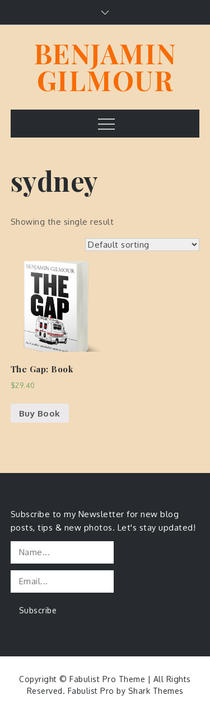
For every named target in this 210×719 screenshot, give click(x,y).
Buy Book (39, 413)
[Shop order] (142, 244)
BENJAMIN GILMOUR (105, 66)
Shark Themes (156, 691)
